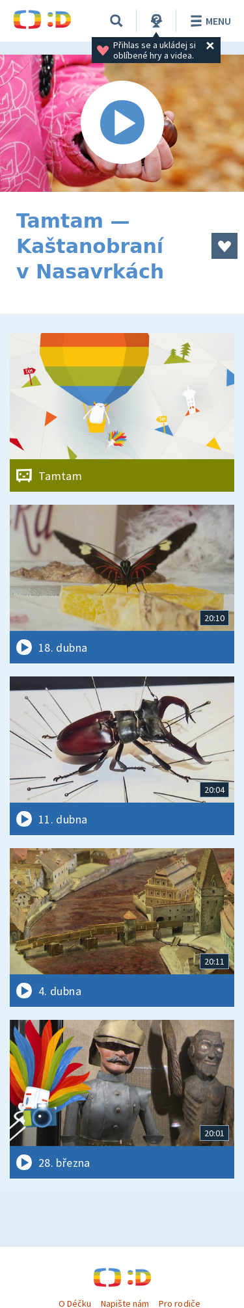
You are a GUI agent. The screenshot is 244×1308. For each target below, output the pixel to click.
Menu (208, 21)
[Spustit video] (122, 123)
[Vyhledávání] (116, 21)
